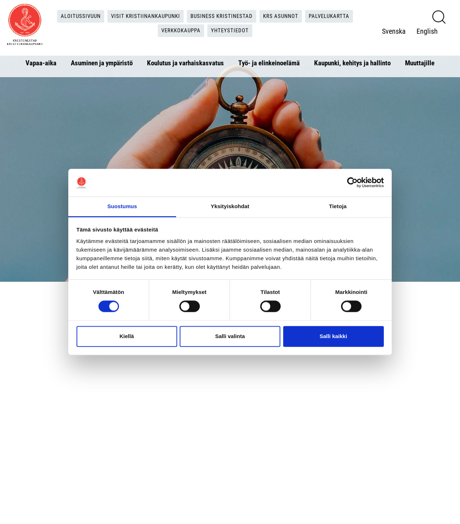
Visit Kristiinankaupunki (143, 16)
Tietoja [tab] (338, 206)
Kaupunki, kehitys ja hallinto (352, 63)
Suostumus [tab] (122, 206)
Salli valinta (230, 336)
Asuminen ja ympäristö (102, 63)
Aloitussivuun (75, 16)
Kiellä (126, 336)
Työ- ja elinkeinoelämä (269, 63)
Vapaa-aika (41, 63)
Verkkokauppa (181, 31)
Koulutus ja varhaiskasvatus (185, 63)
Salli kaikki (333, 336)
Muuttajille (419, 63)
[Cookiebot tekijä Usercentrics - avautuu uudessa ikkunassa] (352, 182)
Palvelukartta (336, 16)
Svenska (396, 24)
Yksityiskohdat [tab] (230, 206)
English (395, 38)
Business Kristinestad (223, 16)
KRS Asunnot (285, 16)
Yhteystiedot (232, 31)
